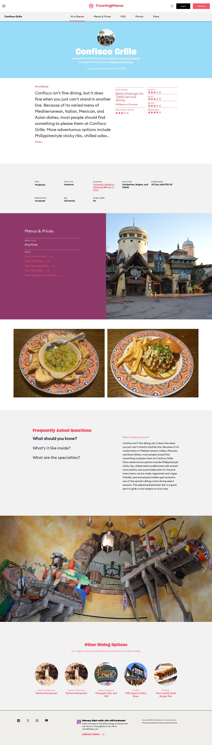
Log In (183, 6)
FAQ (123, 16)
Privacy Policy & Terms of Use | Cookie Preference (159, 723)
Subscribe (201, 6)
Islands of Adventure (121, 62)
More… (39, 142)
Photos (139, 16)
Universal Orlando (130, 58)
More (156, 16)
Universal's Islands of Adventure (103, 186)
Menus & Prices (102, 16)
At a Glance (77, 16)
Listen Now (94, 734)
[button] (204, 568)
